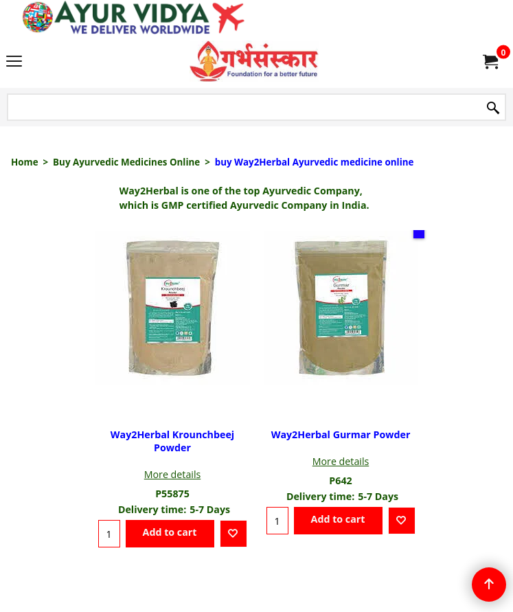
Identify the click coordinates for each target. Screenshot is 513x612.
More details (172, 474)
